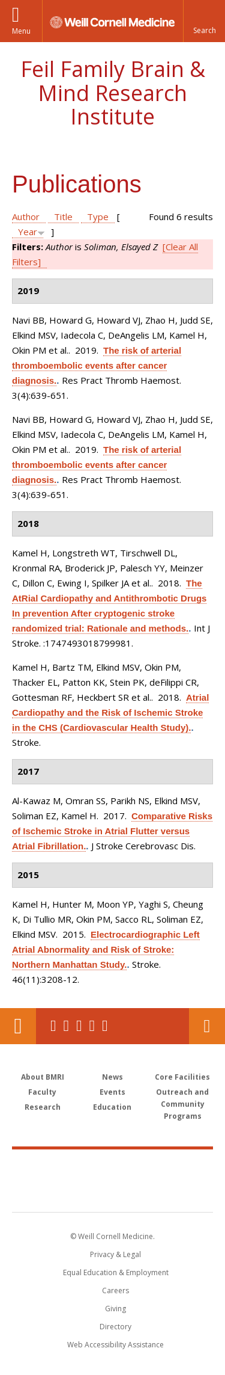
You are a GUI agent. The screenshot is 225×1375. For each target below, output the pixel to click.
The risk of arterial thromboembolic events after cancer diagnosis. (96, 365)
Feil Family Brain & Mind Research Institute (112, 92)
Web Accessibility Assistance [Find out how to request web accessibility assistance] (115, 1345)
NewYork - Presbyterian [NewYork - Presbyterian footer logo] (112, 1193)
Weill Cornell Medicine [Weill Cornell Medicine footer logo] (113, 1167)
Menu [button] (21, 31)
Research (43, 1107)
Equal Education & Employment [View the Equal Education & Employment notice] (116, 1272)
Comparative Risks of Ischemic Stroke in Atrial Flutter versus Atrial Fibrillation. (112, 831)
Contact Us (207, 1026)
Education (112, 1107)
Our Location (18, 1026)
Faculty (42, 1092)
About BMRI (42, 1077)
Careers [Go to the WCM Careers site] (115, 1290)
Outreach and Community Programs (182, 1104)
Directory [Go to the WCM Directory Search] (115, 1326)
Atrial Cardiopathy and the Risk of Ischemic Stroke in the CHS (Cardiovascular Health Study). (110, 712)
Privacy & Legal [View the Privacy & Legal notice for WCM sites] (115, 1254)
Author (26, 217)
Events (112, 1092)
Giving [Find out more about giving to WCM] (115, 1308)
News (112, 1077)
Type (98, 217)
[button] (204, 21)
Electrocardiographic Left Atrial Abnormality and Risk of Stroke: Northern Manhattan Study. (106, 949)
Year (27, 232)
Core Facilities (182, 1077)
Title (63, 217)
